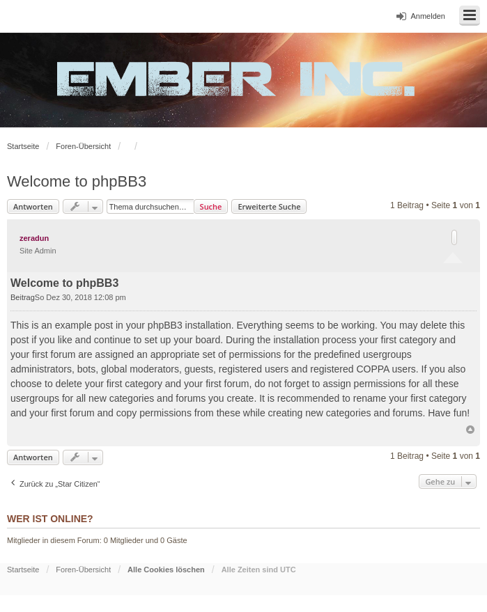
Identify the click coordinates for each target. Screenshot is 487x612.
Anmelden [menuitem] (427, 16)
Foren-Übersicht (83, 146)
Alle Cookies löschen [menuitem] (166, 569)
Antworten (33, 206)
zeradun (34, 238)
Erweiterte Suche (269, 206)
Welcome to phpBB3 (76, 181)
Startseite (23, 146)
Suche (211, 206)
